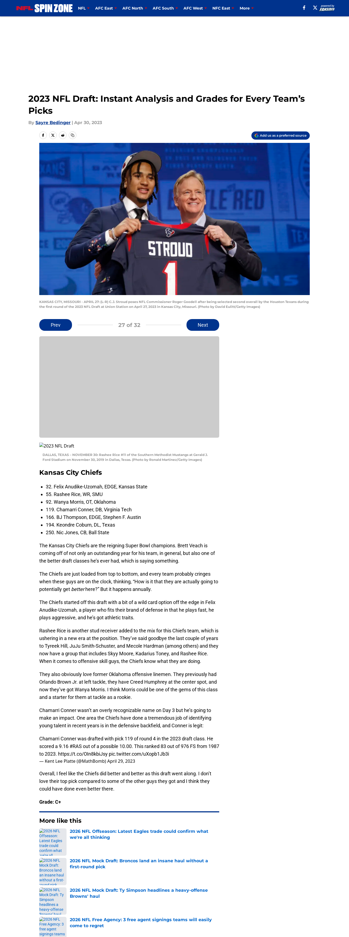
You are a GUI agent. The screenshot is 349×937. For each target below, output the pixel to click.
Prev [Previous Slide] (56, 325)
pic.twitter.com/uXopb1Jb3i (139, 747)
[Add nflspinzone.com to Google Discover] (280, 135)
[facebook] (304, 7)
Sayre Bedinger (53, 122)
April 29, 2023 (121, 755)
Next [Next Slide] (203, 325)
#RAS (76, 740)
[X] (315, 7)
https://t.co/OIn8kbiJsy (83, 747)
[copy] (72, 135)
